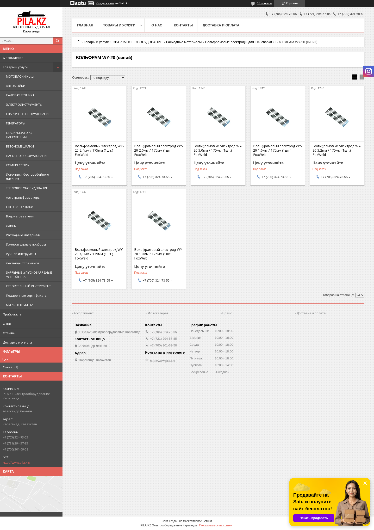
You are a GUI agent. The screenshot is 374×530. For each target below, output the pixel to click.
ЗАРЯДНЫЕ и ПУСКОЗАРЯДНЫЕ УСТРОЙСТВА (29, 274)
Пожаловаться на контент (216, 525)
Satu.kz (207, 521)
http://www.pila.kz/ (16, 462)
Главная (85, 25)
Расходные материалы (23, 235)
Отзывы (9, 333)
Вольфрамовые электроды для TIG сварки (238, 42)
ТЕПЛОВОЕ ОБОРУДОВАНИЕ (27, 188)
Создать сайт (105, 3)
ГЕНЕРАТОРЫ (15, 123)
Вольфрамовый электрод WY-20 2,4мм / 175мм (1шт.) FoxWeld (99, 150)
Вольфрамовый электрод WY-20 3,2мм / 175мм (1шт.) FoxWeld (337, 150)
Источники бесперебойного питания (27, 176)
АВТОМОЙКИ (15, 86)
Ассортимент (84, 313)
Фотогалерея (13, 57)
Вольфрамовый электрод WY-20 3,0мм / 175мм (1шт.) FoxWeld (218, 150)
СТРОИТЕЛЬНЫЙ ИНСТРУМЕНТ (28, 286)
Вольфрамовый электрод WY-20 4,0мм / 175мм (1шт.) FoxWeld (99, 253)
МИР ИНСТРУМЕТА (19, 305)
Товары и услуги (15, 67)
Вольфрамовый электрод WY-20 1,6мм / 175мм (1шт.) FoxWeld (277, 150)
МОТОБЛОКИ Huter (20, 76)
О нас (7, 323)
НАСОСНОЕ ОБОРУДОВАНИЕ (27, 156)
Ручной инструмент (21, 254)
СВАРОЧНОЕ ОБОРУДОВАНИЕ (28, 114)
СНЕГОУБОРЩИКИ (19, 207)
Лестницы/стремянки (22, 263)
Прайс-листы (12, 314)
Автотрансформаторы (23, 197)
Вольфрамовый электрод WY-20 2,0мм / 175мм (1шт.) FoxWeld (158, 150)
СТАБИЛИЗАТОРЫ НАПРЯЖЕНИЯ (19, 134)
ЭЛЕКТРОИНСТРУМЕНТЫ (24, 104)
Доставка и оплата (17, 342)
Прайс (227, 313)
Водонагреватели (20, 216)
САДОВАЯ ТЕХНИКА (20, 95)
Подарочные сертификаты (26, 295)
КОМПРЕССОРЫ (17, 165)
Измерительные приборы (26, 244)
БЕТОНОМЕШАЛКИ (20, 146)
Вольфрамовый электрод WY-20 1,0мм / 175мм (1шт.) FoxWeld (158, 253)
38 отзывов (264, 3)
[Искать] (57, 40)
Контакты (183, 25)
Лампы (11, 225)
